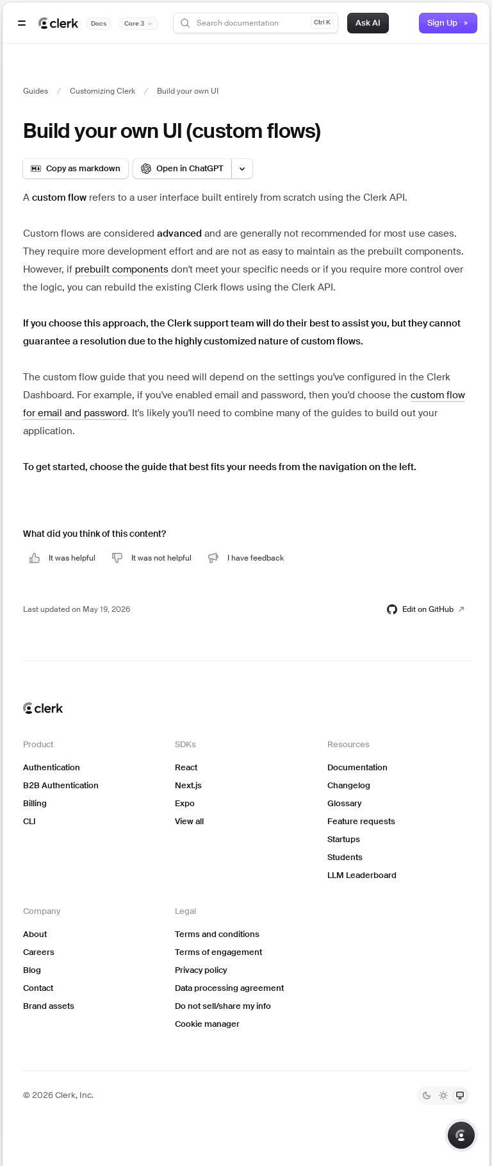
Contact (38, 988)
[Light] (443, 1095)
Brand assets (48, 1006)
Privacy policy (201, 970)
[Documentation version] (138, 23)
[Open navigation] (21, 23)
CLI (29, 821)
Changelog (348, 785)
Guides (35, 91)
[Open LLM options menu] (242, 168)
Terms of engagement (218, 952)
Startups (343, 839)
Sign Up (448, 23)
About (35, 934)
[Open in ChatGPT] (182, 168)
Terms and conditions (217, 934)
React (186, 767)
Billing (35, 803)
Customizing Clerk (102, 91)
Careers (38, 952)
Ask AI (368, 23)
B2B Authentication (61, 785)
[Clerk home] (43, 708)
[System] (460, 1095)
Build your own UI (187, 91)
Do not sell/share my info (223, 1006)
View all (189, 821)
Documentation (357, 767)
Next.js (188, 785)
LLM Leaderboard (362, 875)
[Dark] (426, 1095)
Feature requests (361, 821)
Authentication (51, 767)
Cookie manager (207, 1024)
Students (345, 857)
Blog (32, 970)
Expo (185, 803)
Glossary (344, 803)
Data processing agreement (229, 988)
